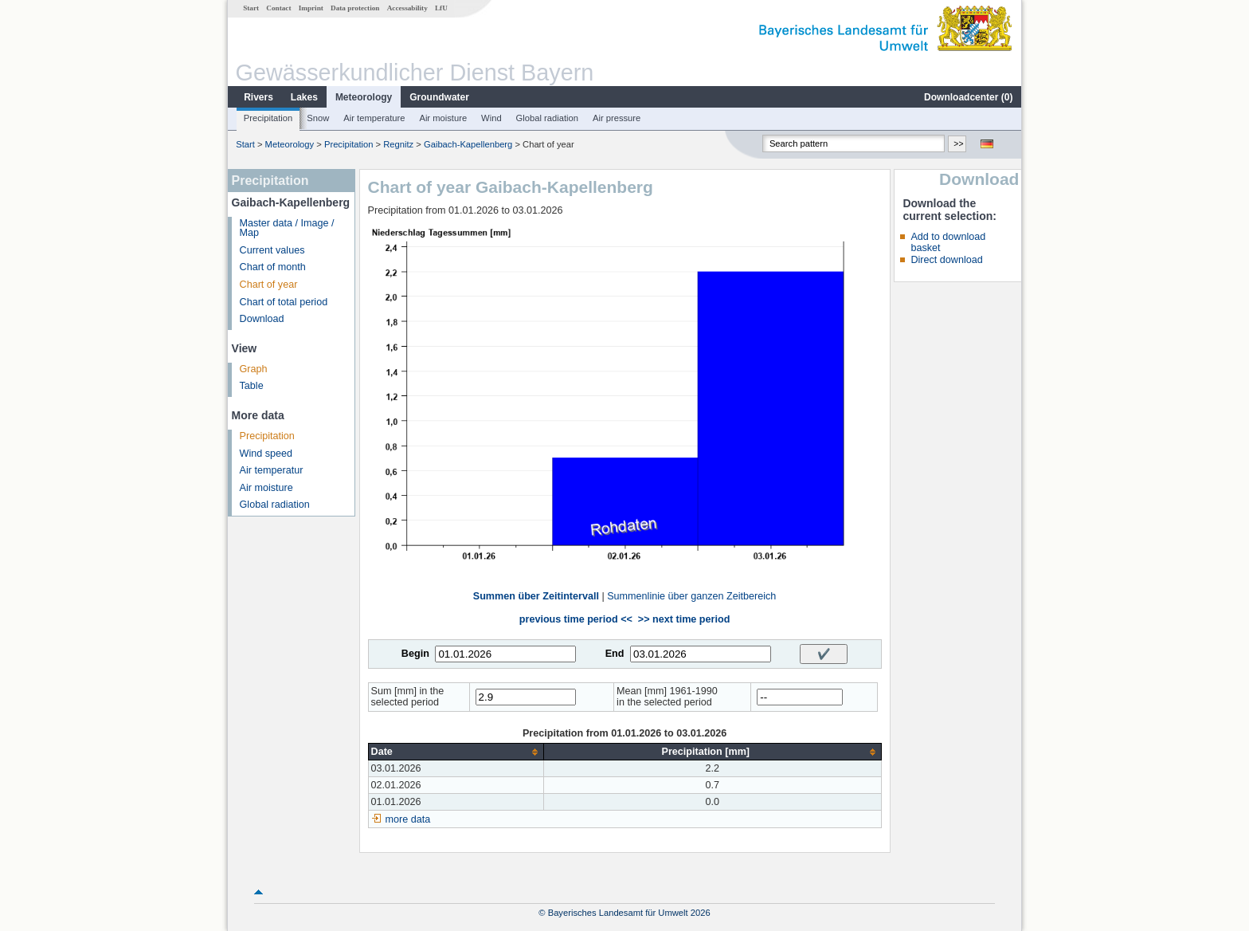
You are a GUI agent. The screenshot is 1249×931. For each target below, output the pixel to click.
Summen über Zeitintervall (536, 596)
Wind (491, 118)
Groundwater (439, 97)
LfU (441, 8)
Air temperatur (271, 470)
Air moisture (443, 118)
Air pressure (616, 118)
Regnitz (398, 144)
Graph (254, 369)
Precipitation (268, 118)
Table (252, 385)
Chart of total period (284, 302)
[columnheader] (455, 752)
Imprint (311, 8)
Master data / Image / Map (287, 228)
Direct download (946, 259)
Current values (272, 250)
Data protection (355, 8)
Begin (415, 653)
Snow (318, 118)
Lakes (304, 97)
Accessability (407, 8)
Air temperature (374, 118)
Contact (278, 8)
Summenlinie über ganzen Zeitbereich (691, 596)
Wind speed (266, 453)
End (614, 653)
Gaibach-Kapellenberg (468, 144)
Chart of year (269, 284)
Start (251, 8)
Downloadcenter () (968, 97)
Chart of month (273, 267)
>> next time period (684, 619)
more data (408, 819)
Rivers (258, 97)
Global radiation (547, 118)
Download (262, 318)
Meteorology (363, 97)
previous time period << (575, 619)
